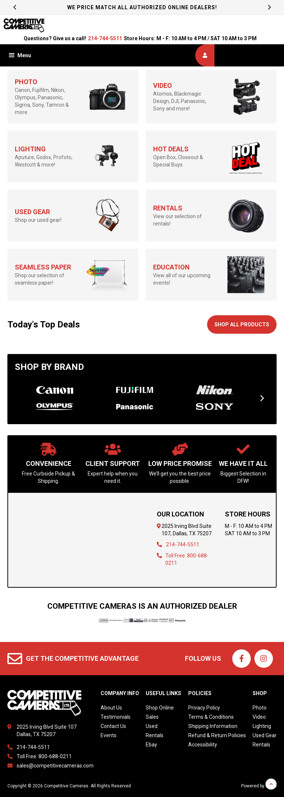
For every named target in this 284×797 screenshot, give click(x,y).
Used (152, 726)
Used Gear (265, 735)
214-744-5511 (105, 38)
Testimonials (116, 717)
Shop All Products (241, 324)
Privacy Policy (204, 708)
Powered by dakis (259, 786)
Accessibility (202, 745)
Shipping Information (212, 726)
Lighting (262, 726)
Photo (260, 708)
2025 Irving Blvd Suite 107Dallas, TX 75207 (47, 730)
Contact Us (113, 726)
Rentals (154, 735)
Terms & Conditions (211, 717)
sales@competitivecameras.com (55, 766)
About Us (111, 708)
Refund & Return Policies (217, 735)
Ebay (151, 745)
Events (108, 735)
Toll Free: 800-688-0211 (44, 756)
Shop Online (160, 708)
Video (259, 717)
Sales (152, 717)
